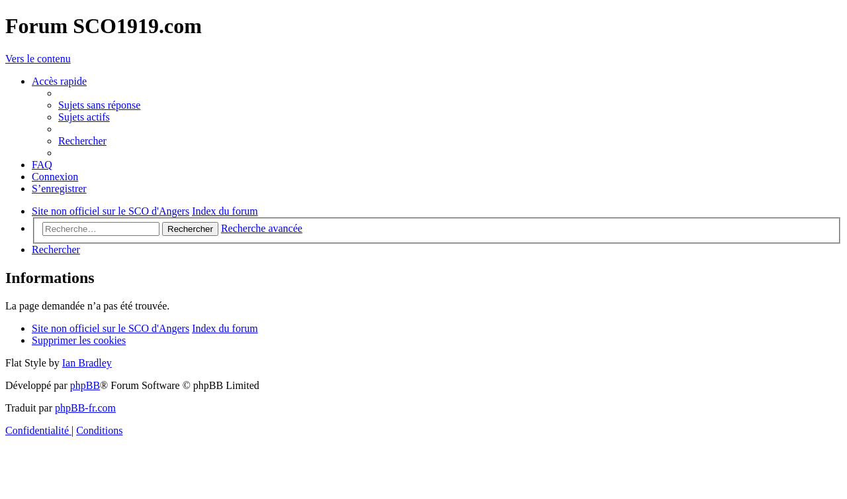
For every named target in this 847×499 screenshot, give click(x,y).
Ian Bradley (87, 362)
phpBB (85, 385)
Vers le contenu (38, 58)
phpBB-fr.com (85, 408)
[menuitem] (99, 105)
